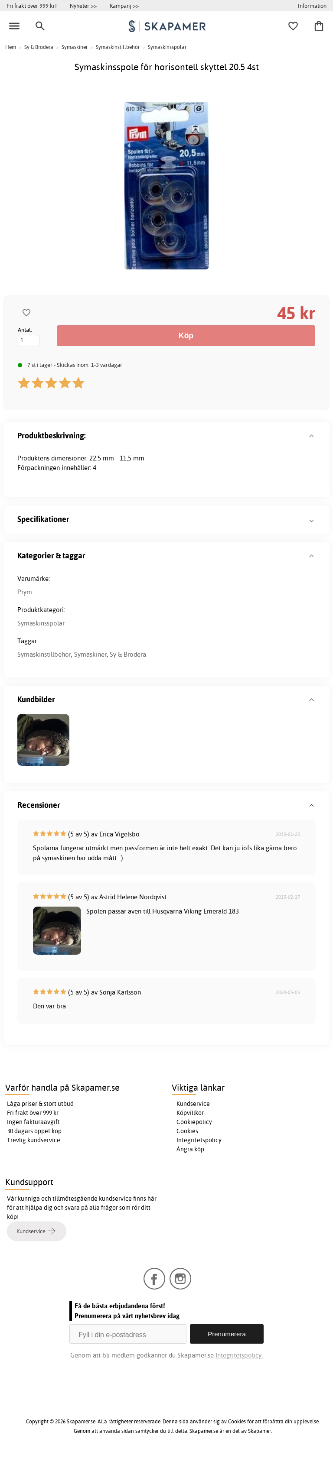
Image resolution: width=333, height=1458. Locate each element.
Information (312, 5)
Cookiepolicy (194, 1122)
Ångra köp (190, 1149)
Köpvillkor (190, 1113)
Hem (10, 47)
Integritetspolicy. (239, 1355)
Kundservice (193, 1104)
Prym (24, 592)
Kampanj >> (124, 5)
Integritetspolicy (199, 1140)
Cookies (187, 1131)
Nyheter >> (83, 5)
